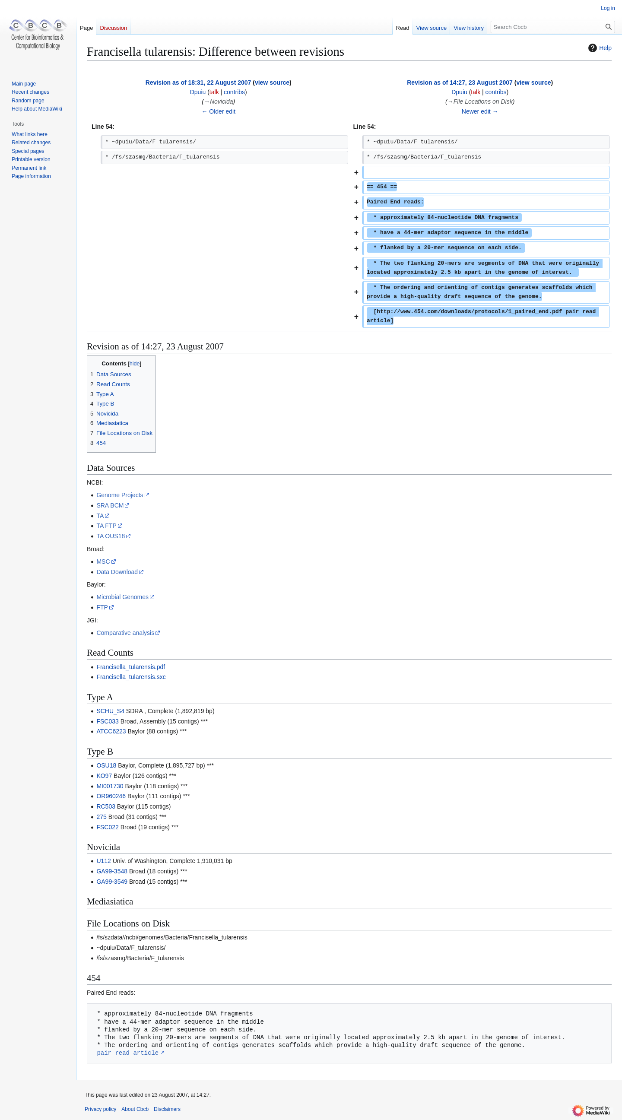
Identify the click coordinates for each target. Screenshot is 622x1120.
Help (599, 48)
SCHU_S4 (110, 711)
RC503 (105, 806)
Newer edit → (480, 111)
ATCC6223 (111, 731)
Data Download (117, 571)
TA (100, 515)
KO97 (104, 775)
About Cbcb (135, 1109)
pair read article (128, 1053)
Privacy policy (100, 1109)
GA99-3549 (111, 881)
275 (101, 816)
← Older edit (218, 111)
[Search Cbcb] (553, 27)
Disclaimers (167, 1109)
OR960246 (111, 796)
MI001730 (109, 786)
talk (214, 92)
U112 (103, 860)
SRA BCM (110, 505)
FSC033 (107, 721)
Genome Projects (119, 495)
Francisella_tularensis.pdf (130, 666)
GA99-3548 (111, 871)
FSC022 (107, 827)
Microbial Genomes (122, 596)
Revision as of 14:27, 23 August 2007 (460, 82)
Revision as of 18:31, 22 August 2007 (198, 82)
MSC (103, 561)
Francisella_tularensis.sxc (130, 676)
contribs (234, 92)
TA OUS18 (110, 536)
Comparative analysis (125, 632)
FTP (102, 607)
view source (272, 82)
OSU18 (106, 765)
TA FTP (106, 525)
